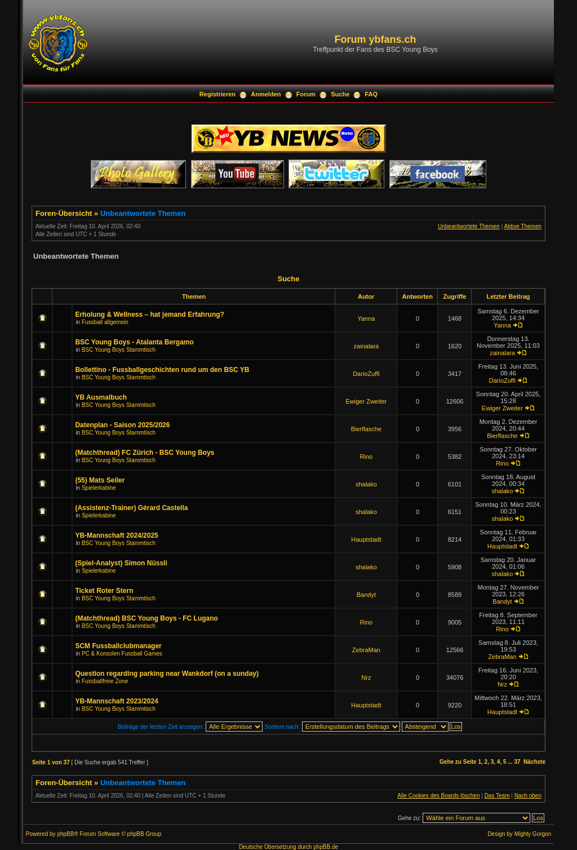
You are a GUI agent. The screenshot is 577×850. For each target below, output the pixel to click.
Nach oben (528, 796)
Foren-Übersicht (63, 213)
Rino (366, 456)
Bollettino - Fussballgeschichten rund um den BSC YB (162, 370)
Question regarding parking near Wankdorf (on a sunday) (167, 674)
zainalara (366, 346)
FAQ (371, 94)
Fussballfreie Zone (105, 681)
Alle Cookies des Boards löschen (438, 796)
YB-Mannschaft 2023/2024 (116, 701)
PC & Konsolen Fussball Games (122, 653)
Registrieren (217, 94)
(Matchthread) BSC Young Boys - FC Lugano (146, 618)
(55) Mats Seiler (100, 480)
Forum (306, 94)
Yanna (366, 318)
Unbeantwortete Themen (143, 213)
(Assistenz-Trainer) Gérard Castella (131, 508)
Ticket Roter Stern (104, 591)
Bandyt (366, 594)
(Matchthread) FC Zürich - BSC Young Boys (144, 453)
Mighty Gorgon (533, 834)
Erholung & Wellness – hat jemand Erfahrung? (149, 314)
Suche (340, 94)
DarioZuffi (366, 373)
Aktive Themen (523, 226)
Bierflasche (366, 429)
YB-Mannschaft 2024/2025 (116, 535)
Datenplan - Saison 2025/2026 (122, 425)
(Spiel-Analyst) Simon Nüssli (121, 563)
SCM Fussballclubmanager (118, 646)
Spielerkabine (99, 488)
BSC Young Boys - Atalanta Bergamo (134, 342)
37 (517, 762)
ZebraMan (366, 650)
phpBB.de (325, 847)
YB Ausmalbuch (101, 397)
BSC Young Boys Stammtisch (119, 350)
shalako (366, 484)
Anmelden (266, 94)
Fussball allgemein (105, 322)
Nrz (366, 677)
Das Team (497, 796)
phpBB (65, 834)
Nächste (534, 762)
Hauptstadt (366, 539)
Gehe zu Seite (458, 762)
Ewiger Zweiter (366, 401)
